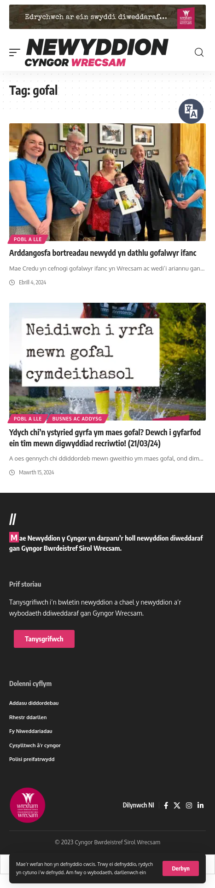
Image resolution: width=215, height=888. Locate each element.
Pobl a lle (28, 239)
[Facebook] (166, 806)
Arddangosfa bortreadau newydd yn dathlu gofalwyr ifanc (102, 253)
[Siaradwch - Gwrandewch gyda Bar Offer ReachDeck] (191, 111)
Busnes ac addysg (77, 418)
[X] (177, 806)
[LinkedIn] (200, 806)
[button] (181, 868)
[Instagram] (189, 806)
